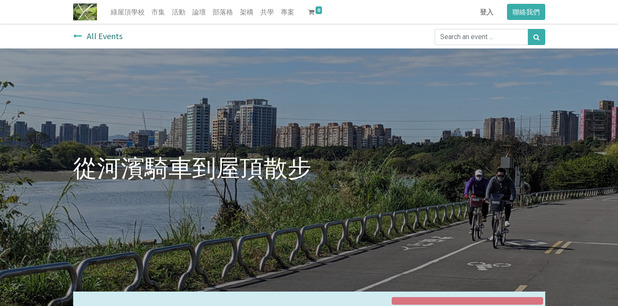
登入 (486, 12)
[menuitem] (127, 11)
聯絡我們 (526, 12)
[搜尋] (536, 37)
